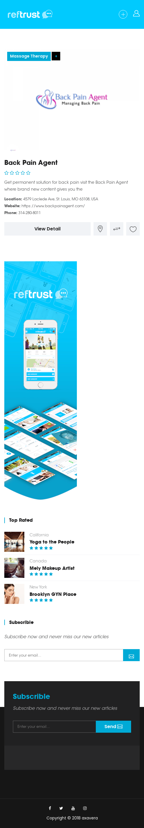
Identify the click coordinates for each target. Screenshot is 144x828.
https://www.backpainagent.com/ (53, 205)
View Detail (47, 229)
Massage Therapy (29, 56)
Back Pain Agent (31, 163)
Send (131, 655)
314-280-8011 (29, 212)
